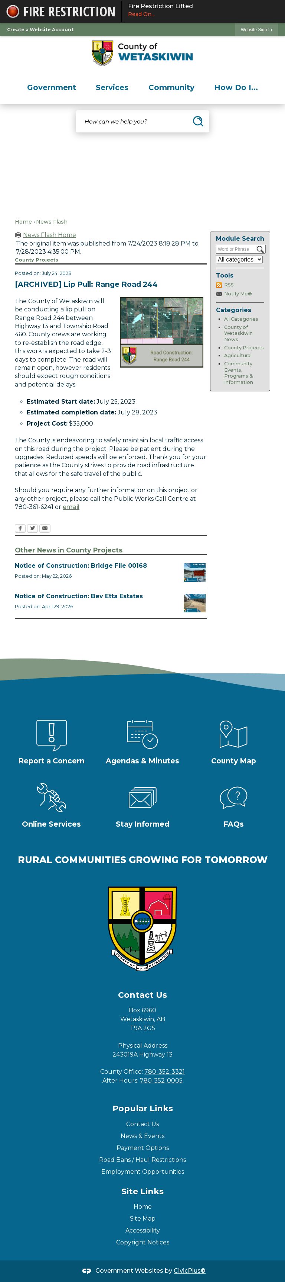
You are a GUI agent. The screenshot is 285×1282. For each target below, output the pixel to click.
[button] (198, 121)
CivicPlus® (190, 1271)
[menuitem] (51, 87)
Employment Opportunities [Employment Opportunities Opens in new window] (142, 1171)
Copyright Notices (142, 1242)
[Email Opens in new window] (44, 529)
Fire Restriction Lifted (203, 10)
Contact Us (142, 1124)
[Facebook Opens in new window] (20, 529)
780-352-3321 (164, 1071)
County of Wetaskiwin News (238, 333)
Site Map (142, 1218)
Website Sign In (256, 29)
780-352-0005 (161, 1080)
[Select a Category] (239, 259)
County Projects (244, 347)
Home (23, 221)
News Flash (52, 221)
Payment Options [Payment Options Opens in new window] (143, 1147)
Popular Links (142, 1108)
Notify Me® (238, 294)
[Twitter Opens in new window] (32, 529)
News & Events (142, 1136)
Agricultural (238, 355)
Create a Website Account (40, 29)
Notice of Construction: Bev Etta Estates (79, 596)
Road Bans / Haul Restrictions (142, 1159)
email (71, 506)
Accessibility (142, 1230)
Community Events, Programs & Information (238, 373)
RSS (229, 285)
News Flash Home (49, 234)
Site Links (142, 1191)
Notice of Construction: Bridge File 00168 (81, 565)
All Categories (241, 319)
